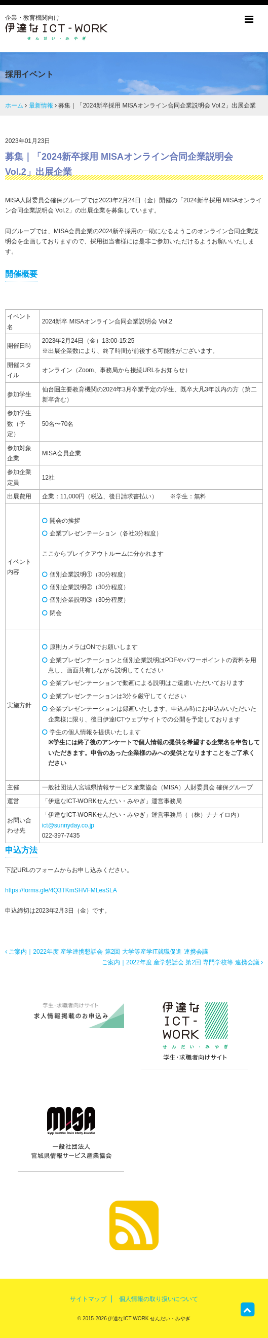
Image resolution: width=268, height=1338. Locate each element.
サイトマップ (88, 1299)
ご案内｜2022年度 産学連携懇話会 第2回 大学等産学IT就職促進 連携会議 (106, 951)
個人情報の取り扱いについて (158, 1299)
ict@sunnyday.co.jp (68, 825)
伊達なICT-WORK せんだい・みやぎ (149, 1318)
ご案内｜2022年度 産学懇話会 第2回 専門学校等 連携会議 (182, 962)
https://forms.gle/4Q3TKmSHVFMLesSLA (61, 890)
